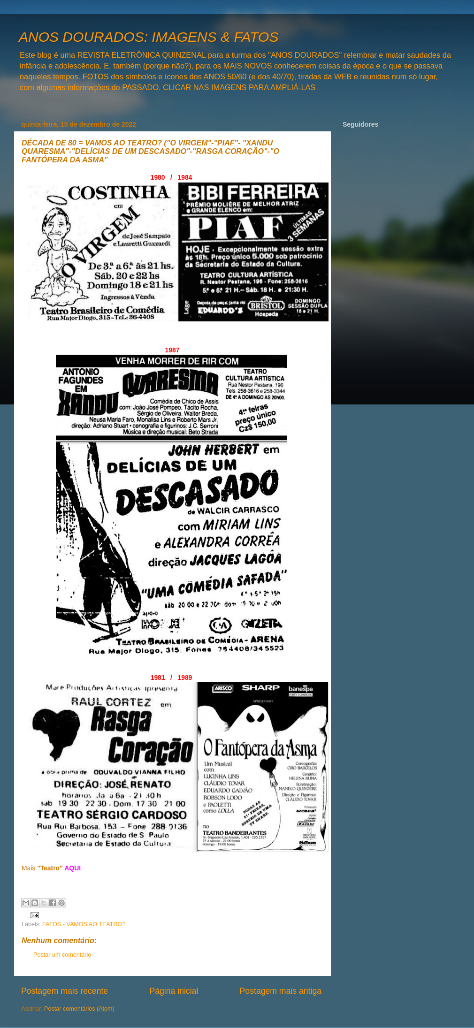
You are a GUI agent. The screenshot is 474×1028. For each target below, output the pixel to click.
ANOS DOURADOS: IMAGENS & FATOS (148, 37)
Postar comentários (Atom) (79, 1008)
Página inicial (173, 991)
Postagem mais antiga (280, 991)
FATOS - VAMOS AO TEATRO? (83, 924)
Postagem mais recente (64, 991)
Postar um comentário (62, 955)
